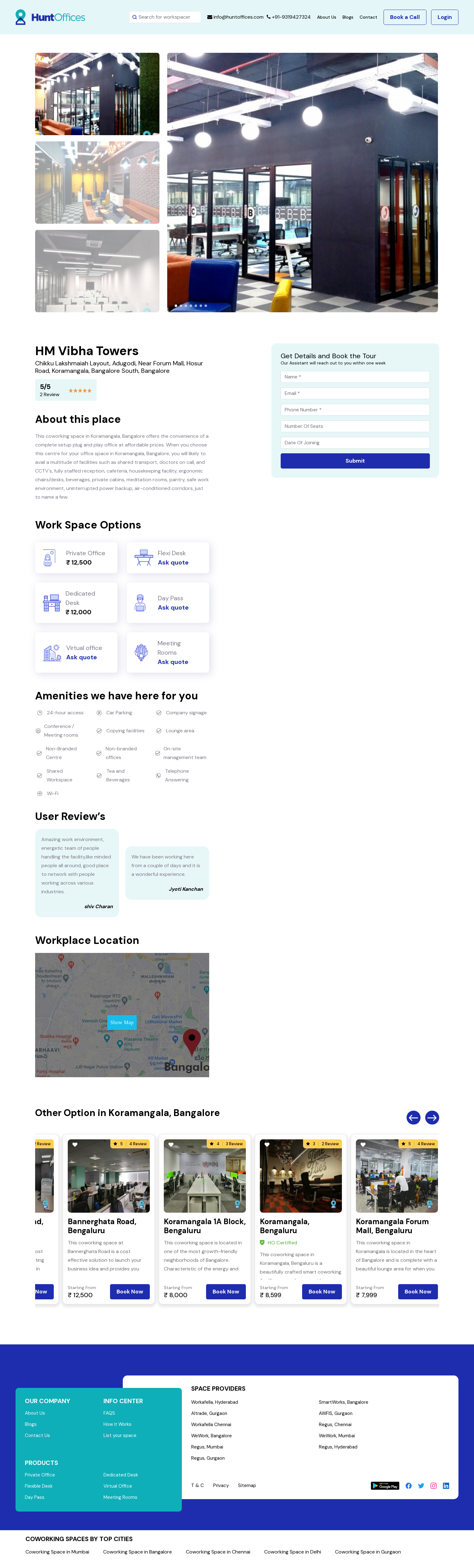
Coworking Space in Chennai (218, 1555)
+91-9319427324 (289, 17)
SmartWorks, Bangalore (345, 1402)
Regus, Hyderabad (339, 1450)
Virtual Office (118, 1489)
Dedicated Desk (122, 1477)
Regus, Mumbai (208, 1450)
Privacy (221, 1489)
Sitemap (248, 1489)
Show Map (122, 1022)
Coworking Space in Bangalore (137, 1555)
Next (432, 1118)
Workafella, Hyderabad (216, 1402)
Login (445, 17)
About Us (326, 17)
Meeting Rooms (121, 1501)
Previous (414, 1118)
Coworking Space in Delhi (292, 1555)
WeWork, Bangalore (213, 1438)
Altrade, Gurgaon (210, 1414)
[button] (176, 305)
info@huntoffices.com (235, 17)
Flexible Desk (39, 1489)
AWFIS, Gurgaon (337, 1414)
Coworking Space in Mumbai (57, 1555)
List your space (121, 1437)
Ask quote (173, 562)
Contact (368, 17)
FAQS (109, 1413)
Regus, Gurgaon (209, 1461)
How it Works (118, 1425)
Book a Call (405, 17)
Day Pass (35, 1501)
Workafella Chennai (212, 1426)
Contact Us (38, 1437)
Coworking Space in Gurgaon (368, 1555)
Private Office (40, 1477)
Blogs (348, 17)
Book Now (130, 1291)
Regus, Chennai (336, 1426)
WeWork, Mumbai (338, 1438)
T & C (197, 1489)
